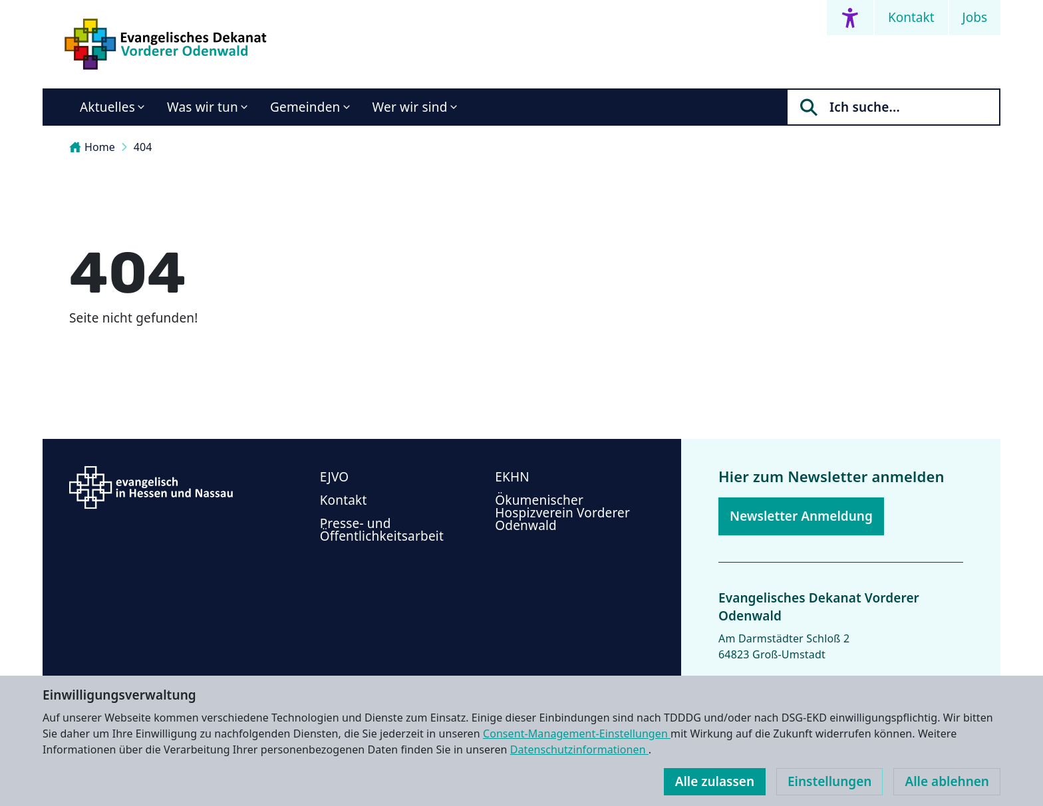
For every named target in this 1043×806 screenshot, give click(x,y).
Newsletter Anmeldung (801, 516)
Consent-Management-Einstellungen (576, 733)
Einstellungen (829, 781)
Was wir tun (202, 107)
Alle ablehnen (947, 781)
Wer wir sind (410, 107)
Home (92, 147)
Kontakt (911, 17)
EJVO (334, 476)
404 (143, 147)
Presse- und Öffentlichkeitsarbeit (382, 530)
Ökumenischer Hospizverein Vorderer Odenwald (562, 512)
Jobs (975, 17)
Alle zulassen (714, 781)
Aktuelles (107, 107)
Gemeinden (305, 107)
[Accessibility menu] (850, 17)
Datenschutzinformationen (579, 749)
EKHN (512, 476)
